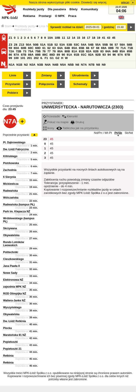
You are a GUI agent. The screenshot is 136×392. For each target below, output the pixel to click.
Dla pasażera (57, 9)
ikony (48, 128)
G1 (52, 58)
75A (30, 51)
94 (109, 54)
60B (23, 48)
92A (90, 54)
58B (129, 44)
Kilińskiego (10, 156)
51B (50, 44)
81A (74, 51)
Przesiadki (51, 116)
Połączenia (46, 84)
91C (83, 54)
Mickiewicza (10, 183)
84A (108, 51)
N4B (56, 64)
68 (97, 48)
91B (76, 54)
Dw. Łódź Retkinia (14, 321)
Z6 (15, 44)
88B (38, 54)
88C (45, 54)
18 (93, 37)
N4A (48, 64)
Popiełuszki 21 (12, 348)
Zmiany (46, 75)
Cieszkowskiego (13, 259)
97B (127, 54)
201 (29, 58)
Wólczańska (10, 197)
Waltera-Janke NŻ (14, 300)
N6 (77, 64)
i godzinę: (108, 27)
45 (113, 37)
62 (49, 48)
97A (120, 54)
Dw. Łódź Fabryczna (16, 149)
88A (30, 54)
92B (98, 54)
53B (69, 44)
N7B (92, 64)
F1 (46, 58)
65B (81, 48)
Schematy (80, 84)
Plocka (7, 328)
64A (60, 48)
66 (87, 48)
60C (30, 48)
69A (103, 48)
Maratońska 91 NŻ (14, 335)
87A (16, 54)
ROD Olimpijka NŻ (14, 293)
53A (62, 44)
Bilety (73, 9)
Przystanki (12, 84)
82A (88, 51)
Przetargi (45, 16)
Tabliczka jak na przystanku (77, 128)
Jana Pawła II (11, 266)
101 (22, 58)
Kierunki (69, 116)
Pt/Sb (118, 132)
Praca (72, 16)
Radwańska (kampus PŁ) (19, 204)
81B (81, 51)
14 (73, 37)
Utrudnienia (80, 75)
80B (67, 51)
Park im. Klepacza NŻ (16, 211)
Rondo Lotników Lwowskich (13, 244)
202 (36, 58)
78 (54, 51)
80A (60, 51)
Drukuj (77, 122)
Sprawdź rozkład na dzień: (67, 27)
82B (96, 51)
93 (104, 54)
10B (57, 37)
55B (105, 44)
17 (88, 37)
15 (78, 37)
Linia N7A (45, 26)
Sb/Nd (129, 132)
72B (18, 51)
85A (122, 51)
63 (54, 48)
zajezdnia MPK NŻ (14, 286)
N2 (26, 64)
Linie (12, 75)
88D (52, 54)
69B (111, 48)
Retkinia (8, 355)
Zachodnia (9, 170)
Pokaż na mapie (56, 122)
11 (63, 37)
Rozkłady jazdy (25, 26)
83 (102, 51)
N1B (19, 64)
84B (115, 51)
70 (117, 48)
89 (58, 54)
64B (67, 48)
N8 (98, 64)
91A (69, 54)
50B (35, 44)
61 (44, 48)
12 (68, 37)
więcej (125, 2)
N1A (12, 64)
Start (6, 26)
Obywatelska (11, 235)
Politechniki (10, 252)
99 (10, 58)
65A (74, 48)
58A (122, 44)
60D (38, 48)
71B (130, 48)
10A (50, 37)
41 (103, 37)
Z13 (21, 44)
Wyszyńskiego (12, 307)
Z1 (10, 37)
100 (16, 58)
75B (38, 51)
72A (11, 51)
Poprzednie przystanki (16, 134)
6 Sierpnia (9, 177)
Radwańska (10, 190)
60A (16, 48)
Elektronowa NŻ (13, 279)
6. (41, 58)
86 (10, 54)
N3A (33, 64)
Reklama (29, 16)
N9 (104, 64)
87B (23, 54)
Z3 (10, 44)
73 (24, 51)
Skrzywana (10, 228)
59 (10, 48)
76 (44, 51)
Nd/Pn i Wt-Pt (103, 132)
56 (111, 44)
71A (123, 48)
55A (98, 44)
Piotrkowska (11, 163)
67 (92, 48)
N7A (84, 64)
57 (116, 44)
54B (90, 44)
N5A (63, 64)
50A (28, 44)
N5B (71, 64)
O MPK (60, 16)
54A (83, 44)
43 (108, 37)
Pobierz (12, 92)
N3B (40, 64)
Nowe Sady (10, 272)
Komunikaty (89, 9)
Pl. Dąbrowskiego (14, 142)
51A (43, 44)
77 (49, 51)
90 (63, 54)
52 (56, 44)
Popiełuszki (10, 341)
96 (114, 54)
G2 (57, 58)
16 (83, 37)
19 (98, 37)
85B (129, 51)
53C (76, 44)
